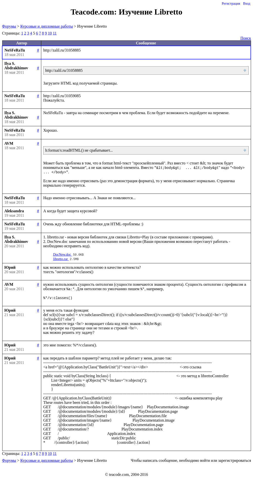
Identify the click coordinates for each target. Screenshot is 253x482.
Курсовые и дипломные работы (46, 26)
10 (50, 33)
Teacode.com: (95, 11)
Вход (246, 3)
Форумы (9, 26)
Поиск (245, 38)
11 (55, 33)
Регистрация (231, 3)
